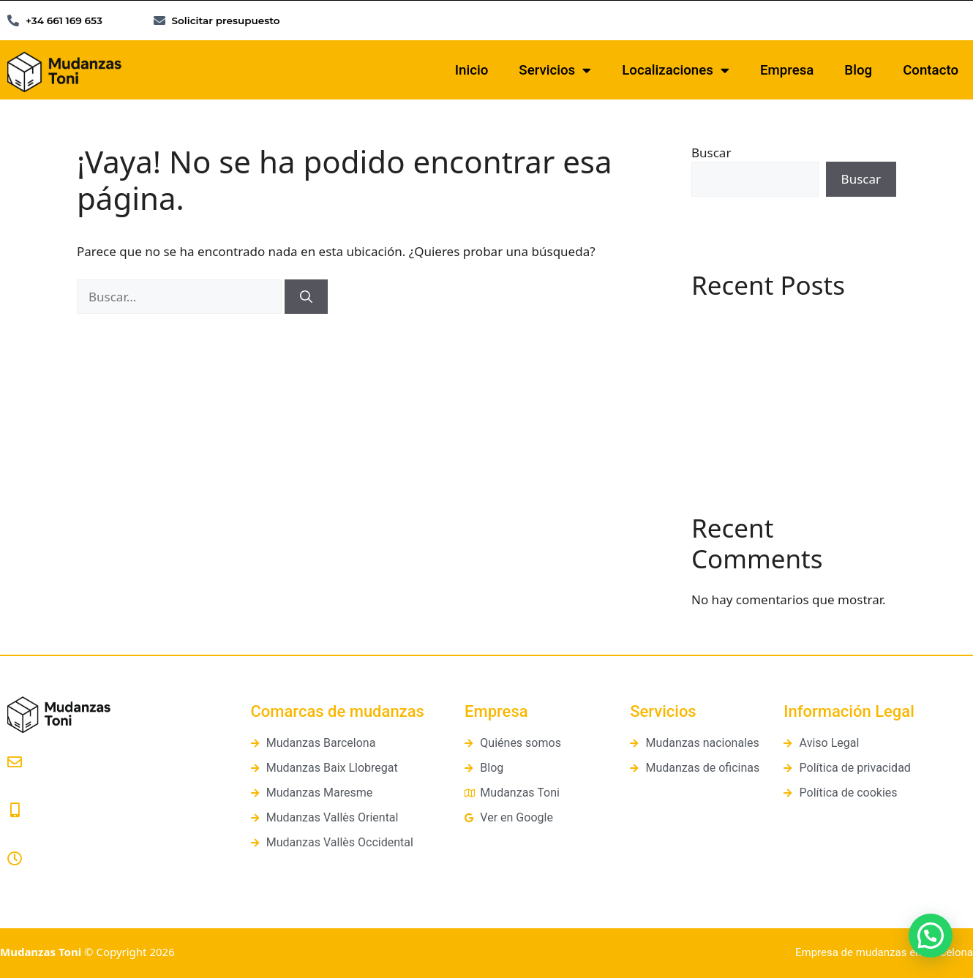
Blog (858, 70)
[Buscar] (306, 297)
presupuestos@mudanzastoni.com (98, 782)
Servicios (555, 70)
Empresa (787, 70)
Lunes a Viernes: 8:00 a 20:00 (84, 877)
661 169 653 (40, 829)
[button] (931, 936)
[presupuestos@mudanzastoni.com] (14, 762)
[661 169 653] (14, 810)
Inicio (472, 70)
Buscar (711, 152)
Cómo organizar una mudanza (779, 429)
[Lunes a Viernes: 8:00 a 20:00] (14, 858)
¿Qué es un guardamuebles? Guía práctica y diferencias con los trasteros (789, 386)
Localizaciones (675, 70)
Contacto (930, 70)
